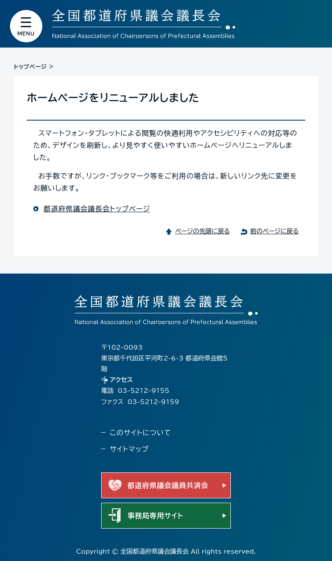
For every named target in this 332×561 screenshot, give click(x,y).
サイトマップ (129, 449)
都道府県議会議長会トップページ (97, 208)
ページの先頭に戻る (202, 231)
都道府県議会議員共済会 (168, 485)
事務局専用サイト (155, 515)
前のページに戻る (274, 231)
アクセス (121, 379)
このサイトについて (140, 432)
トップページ (30, 67)
